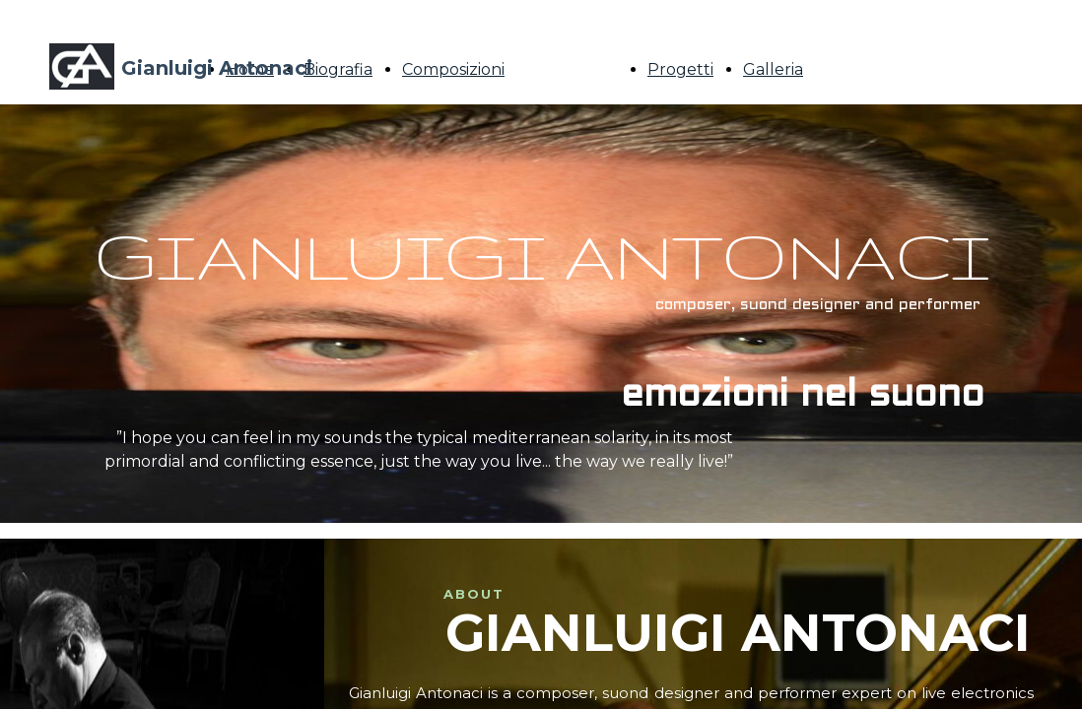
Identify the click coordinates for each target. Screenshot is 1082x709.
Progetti (680, 69)
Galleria (773, 69)
